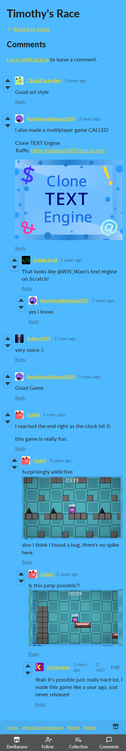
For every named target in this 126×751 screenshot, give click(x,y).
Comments (109, 743)
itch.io (12, 727)
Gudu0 (33, 414)
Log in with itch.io (28, 59)
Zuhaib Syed (45, 260)
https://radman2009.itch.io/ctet (68, 150)
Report (73, 727)
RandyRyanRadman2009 (51, 118)
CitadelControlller (44, 80)
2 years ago (71, 260)
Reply (20, 101)
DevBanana (58, 667)
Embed (90, 727)
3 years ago (75, 80)
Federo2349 (39, 338)
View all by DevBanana (42, 727)
